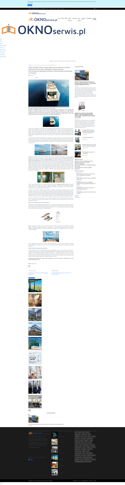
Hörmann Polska (78, 451)
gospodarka (77, 436)
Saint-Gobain (90, 449)
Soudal (82, 459)
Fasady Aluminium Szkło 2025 (87, 137)
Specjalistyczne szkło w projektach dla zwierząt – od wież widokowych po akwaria (66, 456)
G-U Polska (92, 444)
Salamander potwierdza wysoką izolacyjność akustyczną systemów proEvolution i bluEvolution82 (88, 131)
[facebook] (94, 9)
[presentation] (29, 410)
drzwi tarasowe (86, 444)
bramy (89, 434)
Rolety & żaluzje (70, 19)
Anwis (81, 444)
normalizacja (83, 438)
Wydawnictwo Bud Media (87, 457)
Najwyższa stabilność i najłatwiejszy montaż (84, 161)
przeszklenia (84, 449)
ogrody (76, 440)
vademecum (84, 434)
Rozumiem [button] (30, 5)
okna (76, 432)
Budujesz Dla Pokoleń (91, 455)
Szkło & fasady (79, 19)
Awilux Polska (77, 449)
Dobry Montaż (77, 455)
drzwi (80, 432)
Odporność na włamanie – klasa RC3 (82, 162)
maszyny (93, 436)
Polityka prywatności (52, 8)
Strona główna (42, 8)
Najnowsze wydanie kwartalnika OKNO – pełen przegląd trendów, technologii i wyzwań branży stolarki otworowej (85, 115)
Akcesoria (75, 18)
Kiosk (47, 8)
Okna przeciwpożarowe (79, 163)
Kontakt (62, 8)
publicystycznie (78, 434)
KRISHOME (77, 459)
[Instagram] (31, 459)
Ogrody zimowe (94, 19)
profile (89, 436)
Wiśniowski (93, 459)
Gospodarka (89, 18)
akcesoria (87, 432)
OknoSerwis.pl (77, 197)
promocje (81, 440)
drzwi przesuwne (78, 446)
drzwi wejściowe (78, 453)
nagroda (76, 444)
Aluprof (90, 442)
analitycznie (77, 438)
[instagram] (96, 9)
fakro (86, 442)
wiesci (83, 432)
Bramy (66, 18)
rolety (85, 436)
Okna (59, 18)
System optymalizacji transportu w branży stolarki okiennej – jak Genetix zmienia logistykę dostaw (46, 424)
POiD (83, 453)
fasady (91, 440)
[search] (96, 20)
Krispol (88, 451)
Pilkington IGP (87, 459)
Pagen (84, 451)
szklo (29, 266)
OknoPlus (88, 446)
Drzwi (62, 18)
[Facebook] (29, 459)
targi (83, 442)
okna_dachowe (77, 442)
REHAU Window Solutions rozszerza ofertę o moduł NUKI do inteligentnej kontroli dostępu (66, 433)
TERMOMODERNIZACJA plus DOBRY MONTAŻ (83, 461)
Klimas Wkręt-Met (89, 453)
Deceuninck (84, 455)
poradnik (93, 446)
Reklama (58, 8)
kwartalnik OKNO (78, 457)
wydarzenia (86, 440)
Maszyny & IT (84, 19)
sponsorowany (89, 438)
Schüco (84, 446)
